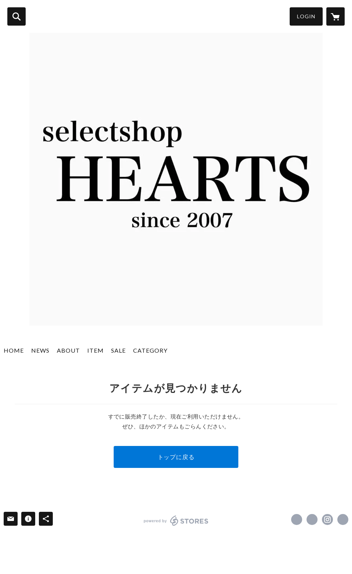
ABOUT (68, 350)
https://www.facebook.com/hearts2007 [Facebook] (296, 519)
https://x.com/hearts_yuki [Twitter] (312, 519)
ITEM (95, 350)
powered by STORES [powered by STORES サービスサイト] (176, 520)
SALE (118, 350)
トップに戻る (176, 456)
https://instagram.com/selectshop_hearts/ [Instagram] (327, 519)
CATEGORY (150, 350)
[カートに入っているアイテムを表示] (335, 16)
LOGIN (306, 16)
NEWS (40, 350)
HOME (14, 350)
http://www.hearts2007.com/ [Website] (342, 519)
